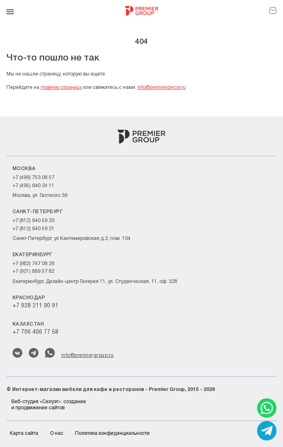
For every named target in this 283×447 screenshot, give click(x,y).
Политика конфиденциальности (112, 433)
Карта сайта (24, 433)
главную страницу (61, 87)
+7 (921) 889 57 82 (33, 271)
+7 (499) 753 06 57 (33, 177)
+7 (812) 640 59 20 (33, 220)
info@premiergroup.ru (87, 355)
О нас (56, 433)
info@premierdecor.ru (161, 87)
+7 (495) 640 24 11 (33, 186)
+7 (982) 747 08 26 (33, 263)
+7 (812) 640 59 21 (33, 229)
